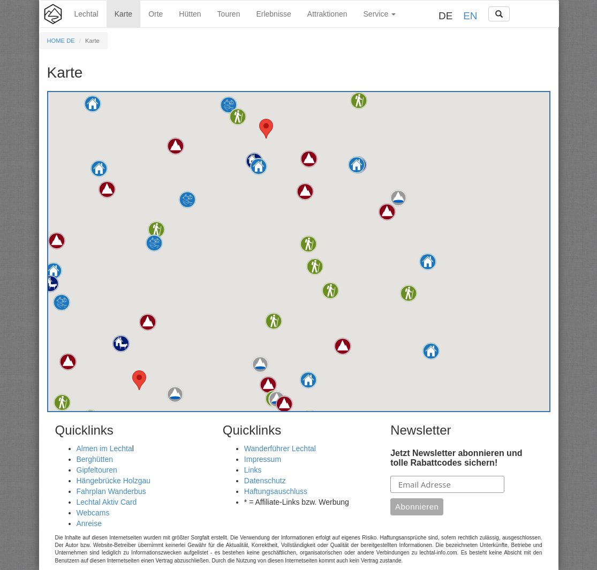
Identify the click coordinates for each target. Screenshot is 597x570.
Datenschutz (265, 480)
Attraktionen (327, 14)
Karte (123, 14)
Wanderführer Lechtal (280, 448)
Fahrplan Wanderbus (111, 491)
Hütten (190, 14)
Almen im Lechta (104, 448)
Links (253, 470)
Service (380, 14)
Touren (228, 14)
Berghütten (95, 459)
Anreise (89, 523)
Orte (155, 14)
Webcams (93, 512)
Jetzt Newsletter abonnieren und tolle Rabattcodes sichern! (456, 458)
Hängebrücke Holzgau (114, 480)
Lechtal (86, 14)
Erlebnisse (273, 14)
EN (470, 15)
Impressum (262, 459)
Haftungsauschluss (275, 491)
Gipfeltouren (97, 470)
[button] (50, 283)
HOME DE (61, 40)
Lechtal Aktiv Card (107, 502)
